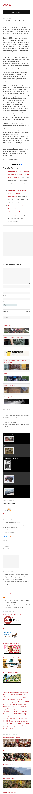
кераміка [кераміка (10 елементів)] (12, 721)
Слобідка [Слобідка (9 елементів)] (9, 706)
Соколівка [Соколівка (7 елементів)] (23, 706)
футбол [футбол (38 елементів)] (21, 726)
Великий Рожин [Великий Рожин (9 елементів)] (7, 694)
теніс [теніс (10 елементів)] (17, 726)
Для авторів (8, 544)
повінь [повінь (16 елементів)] (9, 723)
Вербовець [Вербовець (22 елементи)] (15, 694)
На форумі (8, 597)
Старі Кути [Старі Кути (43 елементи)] (16, 709)
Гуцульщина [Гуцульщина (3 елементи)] (26, 697)
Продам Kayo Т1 (8, 325)
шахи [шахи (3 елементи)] (10, 728)
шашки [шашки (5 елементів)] (12, 728)
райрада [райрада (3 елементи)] (5, 726)
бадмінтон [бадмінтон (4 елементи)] (5, 716)
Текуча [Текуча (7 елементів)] (27, 709)
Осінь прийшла (8, 446)
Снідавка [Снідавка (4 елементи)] (18, 706)
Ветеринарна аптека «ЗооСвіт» (11, 629)
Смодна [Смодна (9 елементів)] (14, 706)
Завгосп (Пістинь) (9, 349)
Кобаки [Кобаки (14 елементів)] (5, 699)
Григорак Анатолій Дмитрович (13, 417)
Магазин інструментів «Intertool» (12, 614)
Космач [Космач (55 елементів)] (11, 699)
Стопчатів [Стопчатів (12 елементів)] (23, 709)
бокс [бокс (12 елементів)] (21, 716)
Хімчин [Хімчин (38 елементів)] (18, 711)
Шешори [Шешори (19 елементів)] (14, 714)
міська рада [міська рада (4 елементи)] (22, 721)
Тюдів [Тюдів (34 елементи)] (5, 711)
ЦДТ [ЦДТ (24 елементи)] (23, 711)
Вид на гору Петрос (9, 487)
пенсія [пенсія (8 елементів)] (27, 721)
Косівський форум (9, 532)
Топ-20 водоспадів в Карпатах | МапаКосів (16, 574)
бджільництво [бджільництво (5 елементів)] (16, 716)
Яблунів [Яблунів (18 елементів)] (19, 714)
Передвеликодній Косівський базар (13, 435)
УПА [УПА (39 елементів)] (9, 711)
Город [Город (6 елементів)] (22, 697)
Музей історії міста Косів (9, 792)
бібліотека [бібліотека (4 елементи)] (5, 718)
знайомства (21, 593)
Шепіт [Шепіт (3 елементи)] (10, 713)
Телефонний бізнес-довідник (12, 529)
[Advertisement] (11, 561)
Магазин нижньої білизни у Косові (12, 658)
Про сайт (7, 548)
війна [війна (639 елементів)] (6, 720)
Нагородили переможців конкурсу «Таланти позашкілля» (17, 193)
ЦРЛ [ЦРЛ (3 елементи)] (26, 711)
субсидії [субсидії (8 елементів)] (14, 726)
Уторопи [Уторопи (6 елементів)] (14, 711)
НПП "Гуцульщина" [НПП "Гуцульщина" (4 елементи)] (11, 702)
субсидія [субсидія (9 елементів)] (9, 726)
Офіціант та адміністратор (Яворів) (13, 337)
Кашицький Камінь (8, 764)
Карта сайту (8, 546)
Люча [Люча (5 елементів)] (24, 699)
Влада (12, 23)
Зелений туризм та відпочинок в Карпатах (16, 525)
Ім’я (4, 289)
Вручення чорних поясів (16, 579)
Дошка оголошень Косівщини (12, 522)
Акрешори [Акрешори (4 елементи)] (12, 692)
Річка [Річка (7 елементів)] (10, 704)
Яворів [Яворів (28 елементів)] (25, 714)
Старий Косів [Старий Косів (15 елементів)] (7, 709)
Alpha (5, 373)
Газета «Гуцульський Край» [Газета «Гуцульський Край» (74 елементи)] (14, 695)
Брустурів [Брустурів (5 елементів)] (25, 692)
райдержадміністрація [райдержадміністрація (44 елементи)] (20, 723)
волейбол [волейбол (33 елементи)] (24, 718)
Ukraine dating (7, 593)
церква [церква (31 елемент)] (5, 728)
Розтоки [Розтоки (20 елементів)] (6, 704)
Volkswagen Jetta (8, 397)
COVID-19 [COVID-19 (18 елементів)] (6, 692)
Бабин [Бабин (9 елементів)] (16, 692)
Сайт (4, 301)
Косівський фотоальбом (11, 527)
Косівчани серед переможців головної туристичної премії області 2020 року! (18, 174)
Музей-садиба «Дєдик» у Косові (11, 737)
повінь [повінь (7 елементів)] (5, 723)
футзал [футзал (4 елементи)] (26, 726)
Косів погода (6, 514)
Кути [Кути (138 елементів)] (20, 699)
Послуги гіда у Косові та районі (11, 672)
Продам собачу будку (9, 385)
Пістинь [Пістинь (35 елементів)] (21, 702)
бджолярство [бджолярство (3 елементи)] (10, 716)
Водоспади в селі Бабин (9, 778)
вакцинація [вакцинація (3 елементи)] (10, 718)
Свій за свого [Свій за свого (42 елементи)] (17, 704)
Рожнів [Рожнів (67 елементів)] (27, 702)
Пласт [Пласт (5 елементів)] (16, 702)
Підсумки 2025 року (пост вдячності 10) (15, 577)
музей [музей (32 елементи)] (17, 721)
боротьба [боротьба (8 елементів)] (25, 716)
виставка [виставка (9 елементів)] (18, 718)
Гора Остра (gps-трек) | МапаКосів (13, 581)
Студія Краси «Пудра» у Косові (11, 643)
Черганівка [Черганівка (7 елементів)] (6, 713)
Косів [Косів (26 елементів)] (16, 699)
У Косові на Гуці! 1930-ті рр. (11, 458)
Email (5, 295)
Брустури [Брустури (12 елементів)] (20, 692)
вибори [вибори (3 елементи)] (14, 718)
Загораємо (7, 474)
